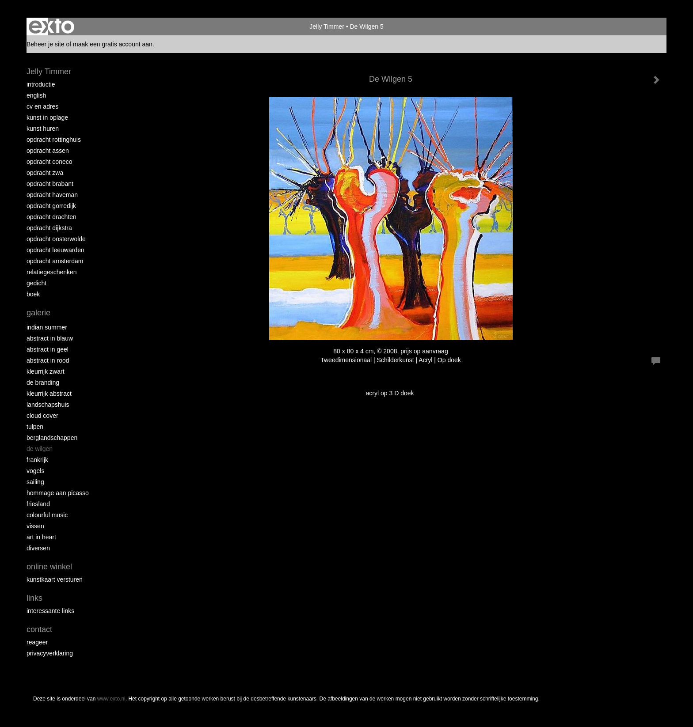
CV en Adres (42, 106)
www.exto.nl (111, 699)
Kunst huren (43, 128)
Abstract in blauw (50, 338)
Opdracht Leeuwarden (55, 250)
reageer (37, 642)
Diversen (38, 548)
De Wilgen (40, 448)
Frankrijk (37, 459)
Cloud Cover (42, 415)
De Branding (43, 382)
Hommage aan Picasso (58, 492)
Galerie (38, 312)
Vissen (35, 526)
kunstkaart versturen (55, 579)
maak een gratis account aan (112, 44)
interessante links (50, 610)
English (36, 95)
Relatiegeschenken (52, 272)
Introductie (41, 84)
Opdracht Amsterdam (55, 261)
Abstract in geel (48, 349)
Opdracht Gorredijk (51, 205)
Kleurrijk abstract (49, 393)
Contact (39, 629)
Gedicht (36, 283)
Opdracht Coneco (49, 161)
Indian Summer (47, 327)
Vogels (35, 470)
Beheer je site (46, 44)
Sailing (35, 481)
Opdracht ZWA (45, 172)
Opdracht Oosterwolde (56, 238)
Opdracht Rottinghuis (54, 139)
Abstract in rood (48, 360)
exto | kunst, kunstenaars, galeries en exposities (51, 26)
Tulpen (35, 426)
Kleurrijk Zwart (46, 371)
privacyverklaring (50, 653)
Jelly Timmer (326, 26)
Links (34, 598)
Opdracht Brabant (50, 183)
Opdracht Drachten (51, 216)
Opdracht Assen (48, 150)
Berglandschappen (52, 437)
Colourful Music (47, 515)
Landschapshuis (48, 404)
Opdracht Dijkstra (49, 227)
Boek (33, 294)
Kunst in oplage (47, 117)
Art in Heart (41, 537)
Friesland (38, 503)
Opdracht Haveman (52, 194)
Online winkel (49, 566)
